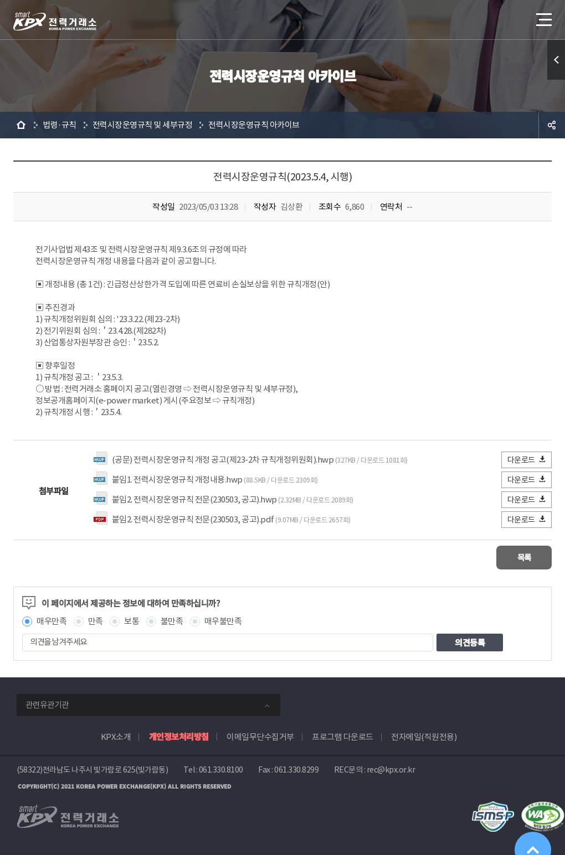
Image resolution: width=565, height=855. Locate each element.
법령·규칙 (59, 125)
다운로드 (527, 459)
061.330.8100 (221, 769)
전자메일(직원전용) (423, 736)
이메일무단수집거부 (260, 736)
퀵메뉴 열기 (556, 60)
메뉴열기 (543, 16)
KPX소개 (116, 736)
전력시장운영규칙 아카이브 (254, 125)
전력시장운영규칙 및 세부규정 (143, 125)
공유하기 (551, 125)
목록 (518, 557)
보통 (131, 620)
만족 (95, 620)
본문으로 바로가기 (0, 0)
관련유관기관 (47, 704)
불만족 (172, 620)
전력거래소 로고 (54, 21)
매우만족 (51, 620)
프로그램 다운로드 (342, 736)
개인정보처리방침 (179, 736)
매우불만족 (223, 620)
